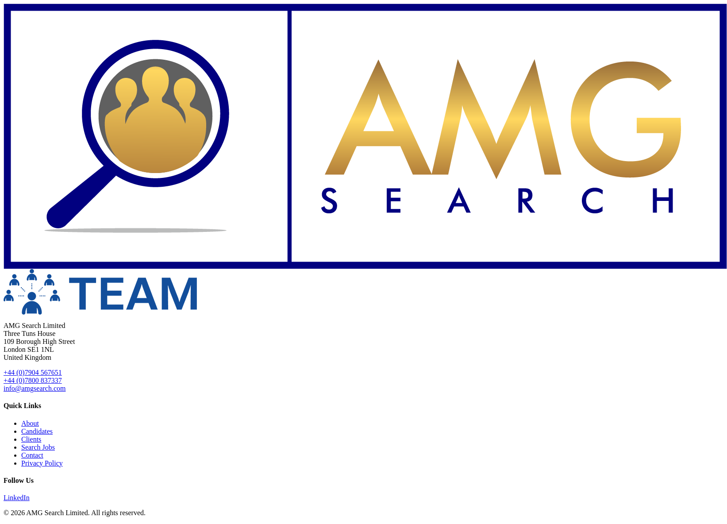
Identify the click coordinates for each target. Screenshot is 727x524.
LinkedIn (17, 497)
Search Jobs (38, 447)
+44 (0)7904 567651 (33, 372)
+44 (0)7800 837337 (33, 380)
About (30, 423)
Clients (31, 439)
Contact (32, 455)
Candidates (37, 431)
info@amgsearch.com (34, 388)
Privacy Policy (42, 463)
